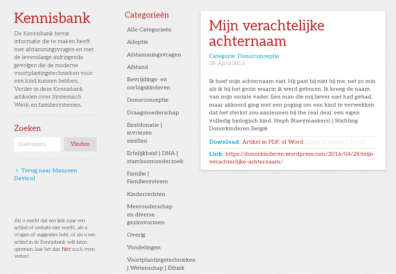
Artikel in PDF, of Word (304, 142)
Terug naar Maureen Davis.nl (45, 174)
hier (66, 249)
